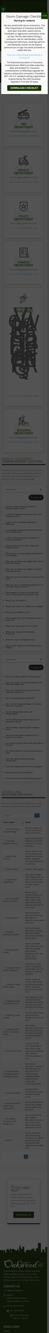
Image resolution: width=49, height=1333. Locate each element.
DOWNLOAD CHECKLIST (24, 88)
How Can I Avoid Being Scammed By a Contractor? (24, 56)
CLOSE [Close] (44, 16)
